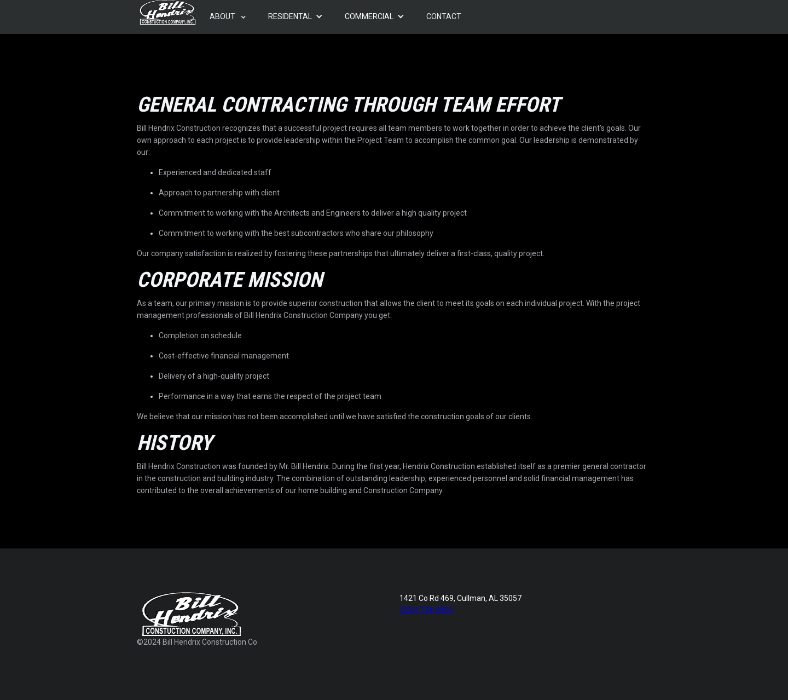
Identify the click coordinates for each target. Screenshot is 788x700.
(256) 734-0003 (426, 610)
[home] (168, 12)
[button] (228, 17)
